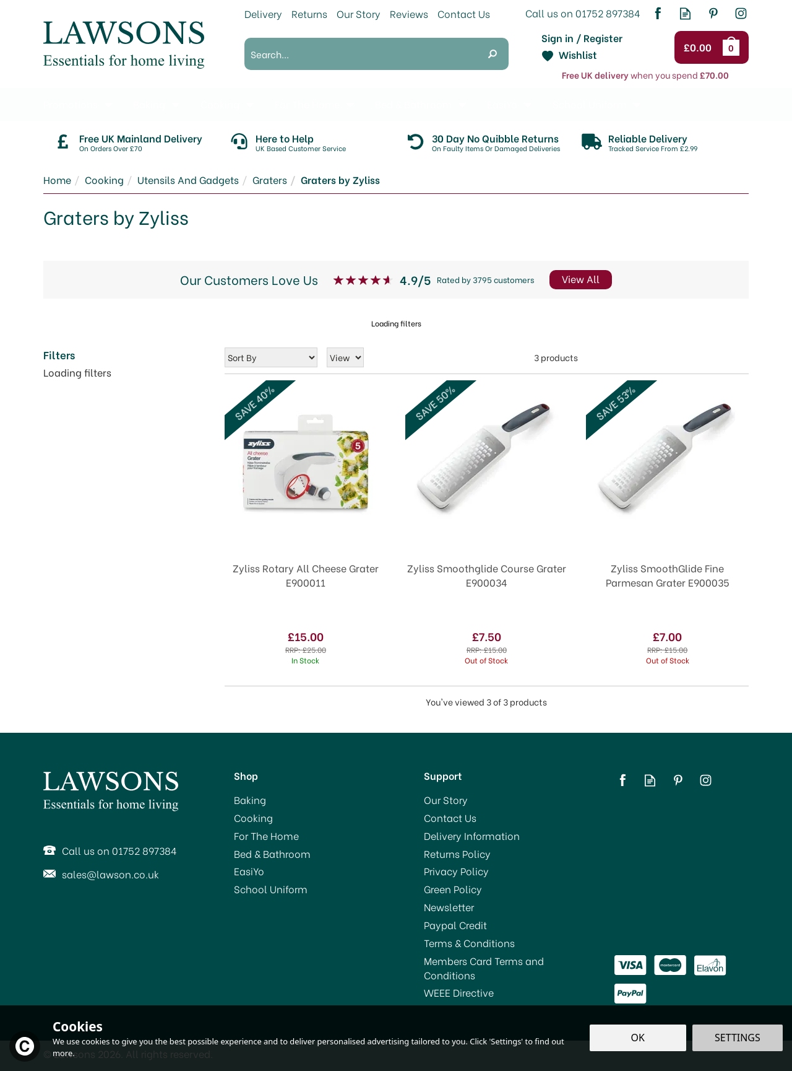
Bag (733, 47)
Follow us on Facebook (657, 13)
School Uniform (271, 889)
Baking (250, 800)
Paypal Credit (455, 925)
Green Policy (453, 889)
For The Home (266, 835)
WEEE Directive (459, 992)
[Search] (360, 54)
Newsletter (449, 907)
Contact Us (450, 817)
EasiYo (249, 871)
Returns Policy (457, 853)
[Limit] (345, 357)
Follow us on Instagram (741, 13)
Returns (309, 13)
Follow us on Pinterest (713, 13)
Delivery (263, 13)
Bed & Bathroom (272, 853)
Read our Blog (685, 13)
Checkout (699, 48)
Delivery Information (472, 835)
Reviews (409, 13)
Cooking (253, 817)
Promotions (70, 104)
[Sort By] (271, 357)
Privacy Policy (456, 871)
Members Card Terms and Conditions (484, 968)
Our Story (446, 800)
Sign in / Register (581, 38)
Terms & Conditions (469, 943)
